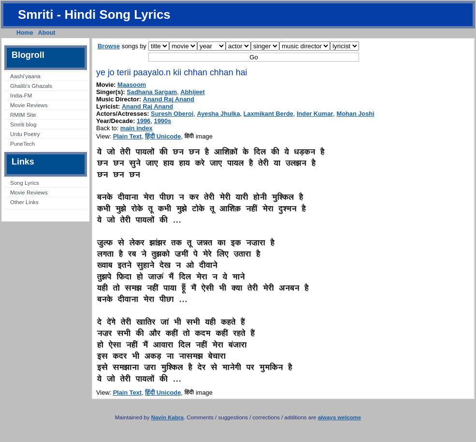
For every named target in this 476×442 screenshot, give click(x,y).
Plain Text (127, 136)
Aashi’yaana (25, 76)
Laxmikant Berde (268, 113)
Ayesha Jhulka (218, 113)
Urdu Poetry (25, 134)
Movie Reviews (28, 105)
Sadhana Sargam (152, 92)
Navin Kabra (167, 417)
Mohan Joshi (355, 113)
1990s (163, 120)
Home (24, 32)
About (47, 32)
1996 (143, 120)
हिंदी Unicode (163, 136)
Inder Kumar (315, 113)
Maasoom (131, 84)
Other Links (24, 202)
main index (136, 128)
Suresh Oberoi (172, 113)
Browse (109, 46)
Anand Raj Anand (168, 99)
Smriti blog (23, 124)
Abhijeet (192, 92)
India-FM (21, 95)
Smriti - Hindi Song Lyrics (94, 14)
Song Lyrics (24, 183)
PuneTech (22, 144)
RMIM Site (23, 115)
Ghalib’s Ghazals (31, 86)
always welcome (339, 417)
